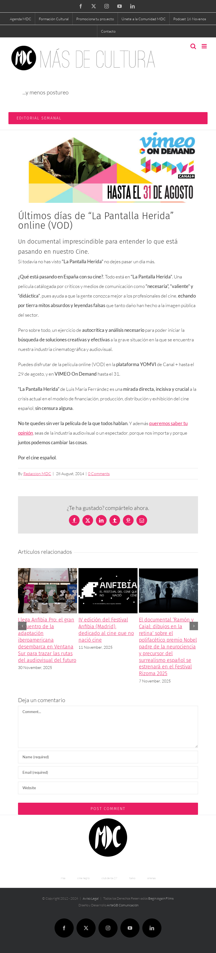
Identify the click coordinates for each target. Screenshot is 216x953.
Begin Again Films (161, 898)
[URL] (108, 788)
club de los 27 (109, 878)
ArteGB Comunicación (122, 905)
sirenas (151, 878)
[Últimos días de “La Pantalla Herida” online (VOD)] (108, 166)
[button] (22, 626)
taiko (132, 878)
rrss (63, 878)
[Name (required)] (108, 757)
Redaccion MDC (37, 473)
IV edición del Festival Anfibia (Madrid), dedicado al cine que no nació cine (106, 630)
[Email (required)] (108, 772)
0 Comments (99, 473)
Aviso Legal (91, 898)
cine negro (83, 878)
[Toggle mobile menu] (205, 46)
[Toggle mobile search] (193, 46)
